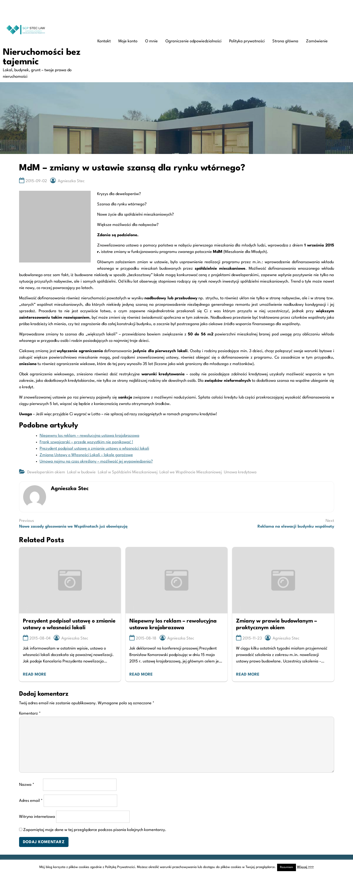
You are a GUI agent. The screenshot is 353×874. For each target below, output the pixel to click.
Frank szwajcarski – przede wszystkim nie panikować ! (86, 442)
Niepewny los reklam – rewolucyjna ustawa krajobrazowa (89, 436)
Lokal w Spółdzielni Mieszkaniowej (128, 472)
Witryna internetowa (37, 817)
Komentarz (30, 713)
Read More (34, 674)
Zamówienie (317, 41)
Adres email (31, 801)
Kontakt (104, 41)
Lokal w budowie (81, 472)
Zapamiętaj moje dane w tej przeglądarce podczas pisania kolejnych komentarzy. (94, 830)
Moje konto (127, 41)
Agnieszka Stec (71, 181)
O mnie (151, 41)
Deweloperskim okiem (46, 472)
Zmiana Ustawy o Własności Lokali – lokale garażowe (86, 455)
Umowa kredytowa (240, 472)
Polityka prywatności (247, 41)
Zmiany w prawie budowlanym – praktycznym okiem (276, 624)
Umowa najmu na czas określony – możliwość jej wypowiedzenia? (96, 461)
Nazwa (26, 785)
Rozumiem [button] (286, 867)
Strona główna (285, 41)
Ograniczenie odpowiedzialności (193, 41)
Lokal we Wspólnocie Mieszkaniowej (190, 472)
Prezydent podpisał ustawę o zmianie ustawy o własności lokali (94, 449)
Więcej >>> (305, 867)
